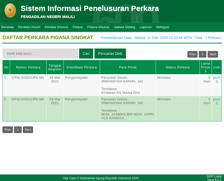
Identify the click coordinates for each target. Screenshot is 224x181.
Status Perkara (178, 67)
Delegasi (162, 27)
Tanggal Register (55, 67)
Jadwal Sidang (124, 27)
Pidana (78, 27)
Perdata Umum (29, 27)
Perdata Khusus (56, 27)
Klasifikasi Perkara (82, 67)
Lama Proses (205, 67)
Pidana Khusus (98, 27)
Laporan (146, 27)
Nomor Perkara (28, 67)
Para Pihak (128, 67)
